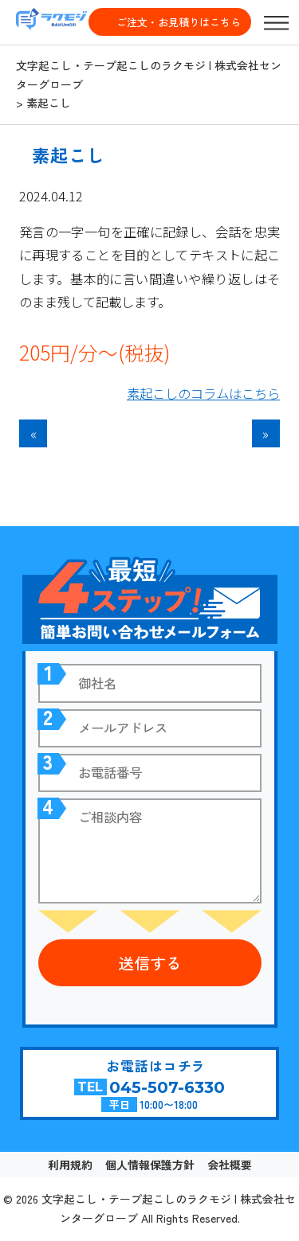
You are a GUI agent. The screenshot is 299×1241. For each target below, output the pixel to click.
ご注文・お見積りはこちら (178, 21)
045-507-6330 (167, 1087)
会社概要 (229, 1165)
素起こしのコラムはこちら (203, 393)
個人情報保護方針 (150, 1165)
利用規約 (70, 1165)
